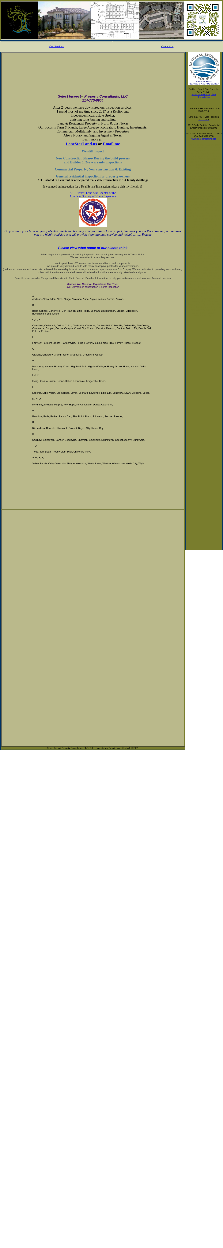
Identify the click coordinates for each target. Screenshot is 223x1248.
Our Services (56, 46)
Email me (111, 143)
